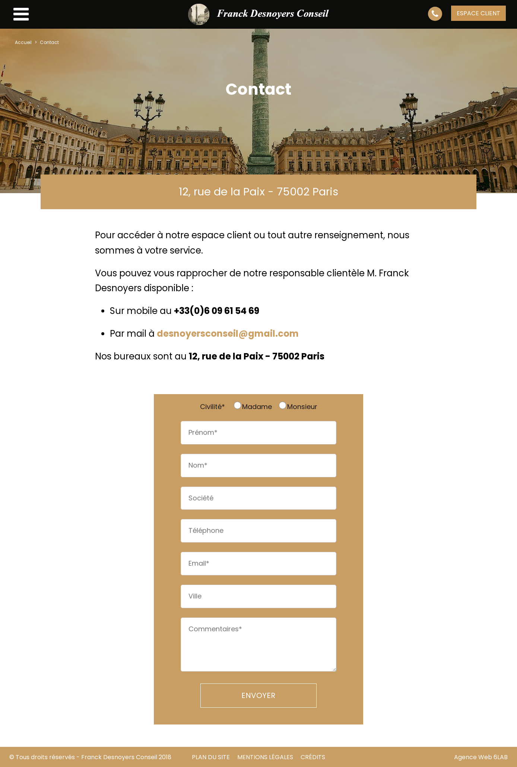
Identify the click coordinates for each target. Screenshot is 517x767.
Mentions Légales (265, 757)
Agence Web (473, 757)
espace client (478, 13)
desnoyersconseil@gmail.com (228, 333)
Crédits (313, 757)
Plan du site (211, 757)
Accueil (23, 42)
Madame (252, 406)
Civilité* (212, 406)
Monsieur (297, 406)
